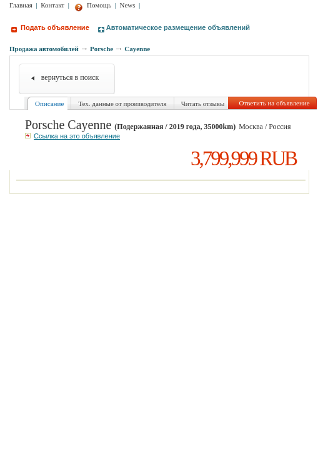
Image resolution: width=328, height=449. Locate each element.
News (128, 5)
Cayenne (137, 48)
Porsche (101, 48)
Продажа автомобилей (44, 48)
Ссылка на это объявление (72, 136)
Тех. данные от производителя (122, 103)
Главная (20, 5)
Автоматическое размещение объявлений (174, 27)
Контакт (52, 5)
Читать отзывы (203, 103)
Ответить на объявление (274, 103)
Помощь (92, 5)
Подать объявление (50, 27)
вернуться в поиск (70, 77)
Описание (49, 103)
